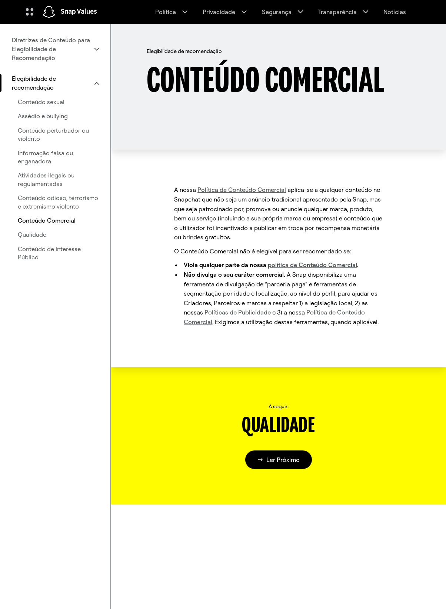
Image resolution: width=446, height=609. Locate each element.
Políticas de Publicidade (237, 312)
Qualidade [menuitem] (32, 234)
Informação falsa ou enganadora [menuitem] (45, 157)
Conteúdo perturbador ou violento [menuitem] (53, 134)
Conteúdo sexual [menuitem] (41, 102)
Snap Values (79, 12)
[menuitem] (55, 49)
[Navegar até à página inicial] (49, 12)
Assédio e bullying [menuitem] (43, 116)
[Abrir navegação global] (29, 11)
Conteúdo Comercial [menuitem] (47, 220)
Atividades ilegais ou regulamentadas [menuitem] (46, 179)
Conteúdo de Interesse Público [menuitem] (49, 253)
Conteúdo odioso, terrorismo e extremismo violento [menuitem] (58, 202)
